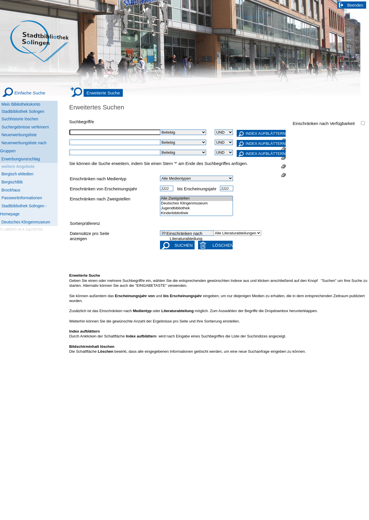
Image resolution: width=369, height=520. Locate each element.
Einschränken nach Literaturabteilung (184, 236)
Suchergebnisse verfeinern (25, 127)
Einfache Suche (29, 92)
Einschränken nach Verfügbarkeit (324, 123)
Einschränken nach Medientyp (98, 179)
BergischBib (12, 182)
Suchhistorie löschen (19, 119)
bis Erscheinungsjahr (196, 189)
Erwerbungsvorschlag (20, 159)
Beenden (355, 5)
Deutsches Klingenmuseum (25, 222)
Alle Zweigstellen (196, 198)
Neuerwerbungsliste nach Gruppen (23, 147)
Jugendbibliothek (196, 208)
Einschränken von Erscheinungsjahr (103, 189)
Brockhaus (10, 190)
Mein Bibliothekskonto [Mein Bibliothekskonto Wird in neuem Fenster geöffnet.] (20, 104)
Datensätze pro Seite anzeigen (89, 236)
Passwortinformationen (21, 198)
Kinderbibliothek (196, 213)
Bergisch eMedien (17, 174)
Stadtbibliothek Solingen (22, 111)
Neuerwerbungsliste (19, 134)
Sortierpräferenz (85, 223)
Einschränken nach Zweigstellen (100, 199)
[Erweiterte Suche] (97, 93)
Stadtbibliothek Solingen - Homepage (23, 210)
